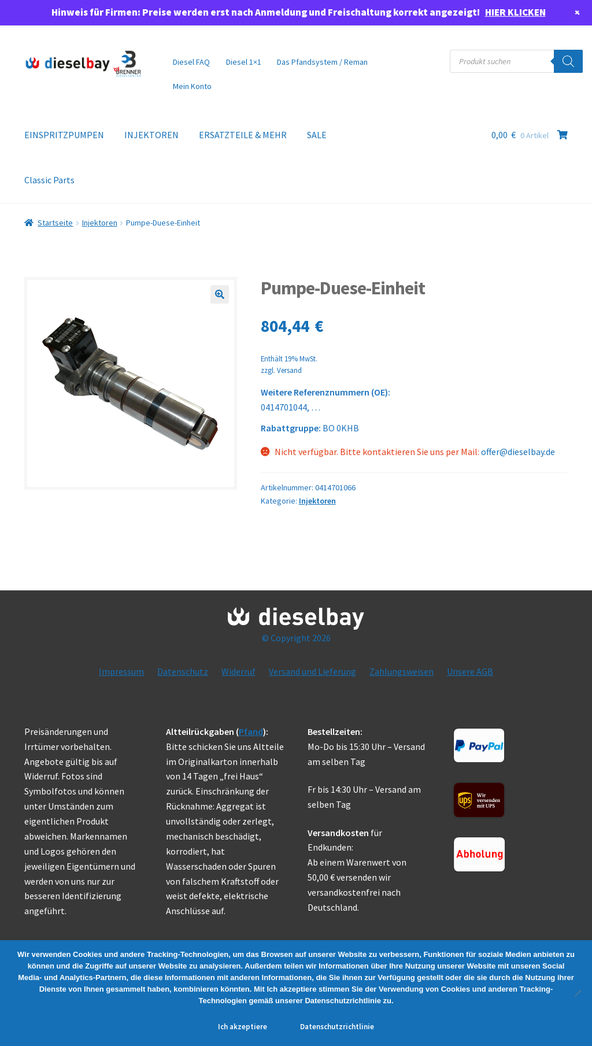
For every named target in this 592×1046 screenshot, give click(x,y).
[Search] (568, 61)
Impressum (121, 671)
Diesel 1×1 (243, 62)
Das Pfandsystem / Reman (322, 62)
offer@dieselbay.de (518, 451)
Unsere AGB (470, 671)
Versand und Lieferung (312, 671)
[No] (577, 993)
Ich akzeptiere (242, 1027)
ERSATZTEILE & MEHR (243, 135)
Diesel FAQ (191, 62)
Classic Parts (49, 180)
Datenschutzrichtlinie (337, 1027)
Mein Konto (192, 86)
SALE (317, 135)
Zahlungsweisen (401, 671)
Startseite (55, 222)
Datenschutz (182, 671)
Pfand (251, 731)
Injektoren (99, 222)
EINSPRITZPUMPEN (64, 135)
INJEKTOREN (151, 135)
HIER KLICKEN (515, 12)
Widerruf (238, 671)
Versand (289, 370)
